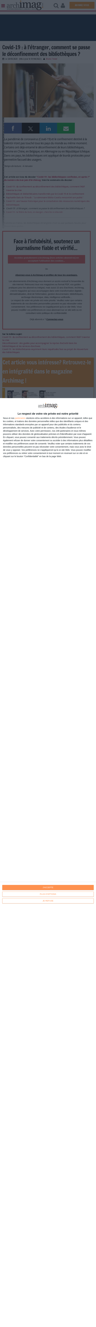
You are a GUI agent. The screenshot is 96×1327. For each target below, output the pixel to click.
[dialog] (48, 862)
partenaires (20, 418)
